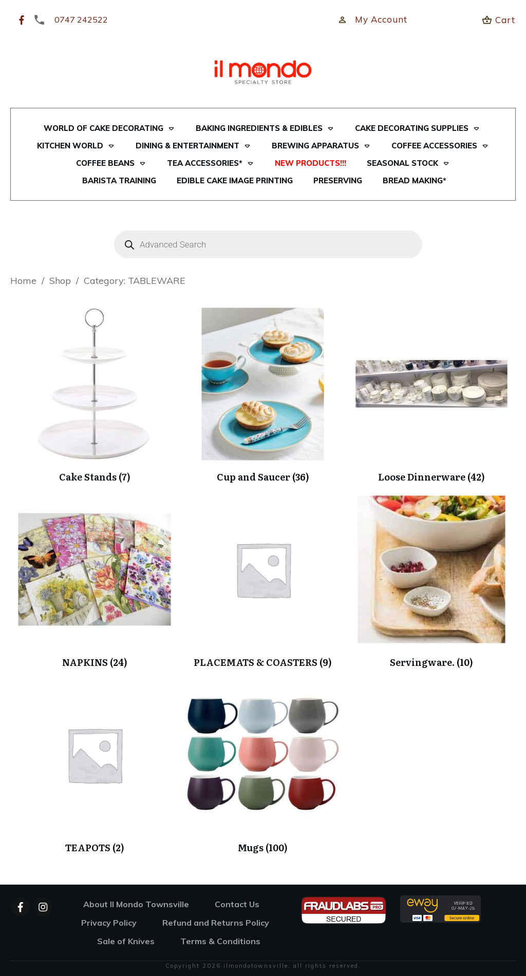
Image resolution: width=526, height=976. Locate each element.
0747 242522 (81, 19)
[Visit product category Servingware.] (431, 580)
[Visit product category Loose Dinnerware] (431, 395)
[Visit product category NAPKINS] (94, 580)
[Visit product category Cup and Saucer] (263, 395)
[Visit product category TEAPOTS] (94, 766)
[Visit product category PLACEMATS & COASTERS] (263, 580)
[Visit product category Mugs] (263, 766)
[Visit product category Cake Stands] (94, 395)
